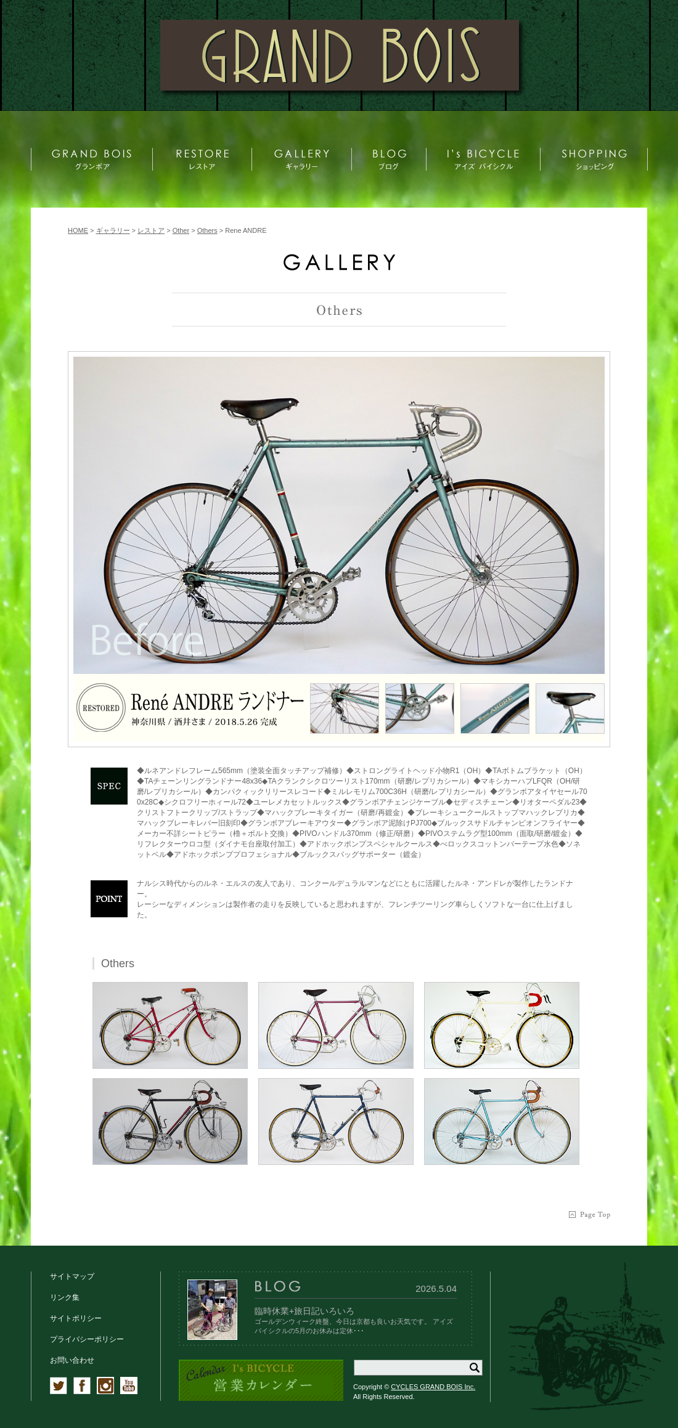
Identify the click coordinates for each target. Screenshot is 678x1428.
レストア (151, 230)
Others (207, 230)
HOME (78, 230)
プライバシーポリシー (87, 1339)
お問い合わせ (72, 1360)
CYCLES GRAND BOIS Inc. (433, 1386)
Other (181, 230)
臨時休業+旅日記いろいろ (304, 1311)
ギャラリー (113, 230)
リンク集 (65, 1297)
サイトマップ (72, 1276)
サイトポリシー (76, 1318)
